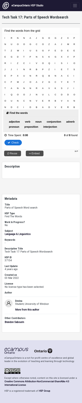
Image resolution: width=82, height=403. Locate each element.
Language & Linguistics (18, 234)
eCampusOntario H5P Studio (23, 5)
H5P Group (44, 391)
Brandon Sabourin (14, 322)
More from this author (27, 309)
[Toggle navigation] (75, 5)
